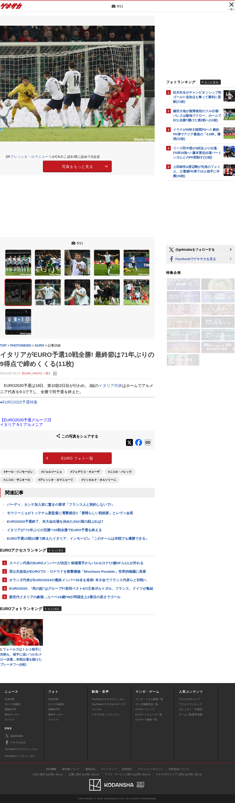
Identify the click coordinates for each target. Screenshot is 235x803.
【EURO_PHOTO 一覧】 (36, 373)
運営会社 (90, 769)
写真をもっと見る (77, 167)
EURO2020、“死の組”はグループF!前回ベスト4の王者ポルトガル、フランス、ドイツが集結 (81, 588)
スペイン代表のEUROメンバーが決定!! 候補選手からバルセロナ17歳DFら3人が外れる (76, 563)
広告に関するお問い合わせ (48, 774)
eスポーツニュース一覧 (148, 714)
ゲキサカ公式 (15, 742)
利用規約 (127, 769)
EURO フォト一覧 (77, 458)
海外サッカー (12, 714)
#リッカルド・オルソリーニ (98, 479)
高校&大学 (10, 709)
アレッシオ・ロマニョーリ (31, 156)
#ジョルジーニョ (51, 471)
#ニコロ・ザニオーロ (17, 479)
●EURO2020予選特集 (19, 402)
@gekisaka (14, 736)
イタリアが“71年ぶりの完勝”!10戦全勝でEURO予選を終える (54, 530)
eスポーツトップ (144, 709)
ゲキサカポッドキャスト (106, 714)
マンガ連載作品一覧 (146, 704)
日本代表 (10, 699)
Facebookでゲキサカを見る (192, 259)
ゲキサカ (11, 7)
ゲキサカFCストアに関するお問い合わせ (179, 774)
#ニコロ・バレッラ (120, 471)
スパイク (10, 719)
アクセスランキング (190, 704)
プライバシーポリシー (150, 769)
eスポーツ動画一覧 (146, 719)
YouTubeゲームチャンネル (20, 756)
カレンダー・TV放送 (190, 709)
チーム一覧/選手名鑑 (190, 714)
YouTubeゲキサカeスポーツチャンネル (109, 707)
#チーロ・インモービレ (18, 471)
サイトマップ (108, 769)
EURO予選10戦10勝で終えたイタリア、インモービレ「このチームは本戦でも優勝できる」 (78, 538)
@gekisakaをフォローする (191, 249)
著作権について (71, 769)
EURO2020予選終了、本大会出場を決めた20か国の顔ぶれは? (55, 521)
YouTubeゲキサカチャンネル (108, 699)
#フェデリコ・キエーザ (85, 471)
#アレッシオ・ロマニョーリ (56, 479)
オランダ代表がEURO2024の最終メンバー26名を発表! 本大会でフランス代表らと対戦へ (78, 580)
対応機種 (51, 769)
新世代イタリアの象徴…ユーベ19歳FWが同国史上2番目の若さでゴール (64, 597)
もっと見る (57, 550)
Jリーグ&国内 (12, 704)
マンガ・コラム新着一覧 (149, 699)
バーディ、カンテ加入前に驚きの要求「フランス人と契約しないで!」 (61, 504)
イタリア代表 (110, 385)
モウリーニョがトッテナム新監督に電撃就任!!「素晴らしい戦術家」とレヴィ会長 (70, 513)
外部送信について (179, 769)
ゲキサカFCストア (189, 699)
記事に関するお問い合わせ (84, 774)
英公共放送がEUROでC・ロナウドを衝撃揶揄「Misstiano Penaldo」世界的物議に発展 (77, 571)
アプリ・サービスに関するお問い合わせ (127, 774)
